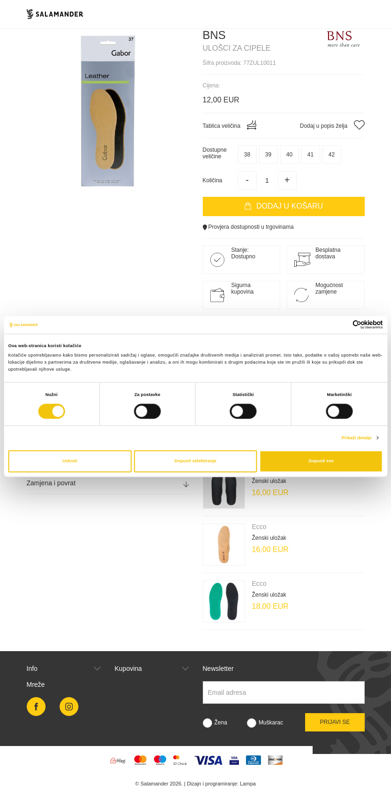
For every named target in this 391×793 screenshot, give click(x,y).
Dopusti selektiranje (195, 461)
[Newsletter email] (284, 692)
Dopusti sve (321, 461)
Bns (214, 35)
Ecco (259, 526)
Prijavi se (335, 722)
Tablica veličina (229, 125)
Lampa (248, 783)
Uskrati (69, 461)
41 (310, 154)
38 (247, 154)
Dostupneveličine (215, 153)
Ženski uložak (269, 481)
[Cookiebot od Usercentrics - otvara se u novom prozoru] (342, 324)
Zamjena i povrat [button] (108, 483)
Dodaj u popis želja (332, 125)
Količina (212, 180)
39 (268, 154)
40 (289, 154)
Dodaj (283, 206)
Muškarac (271, 722)
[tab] (108, 483)
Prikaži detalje (357, 437)
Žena (221, 722)
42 (332, 154)
